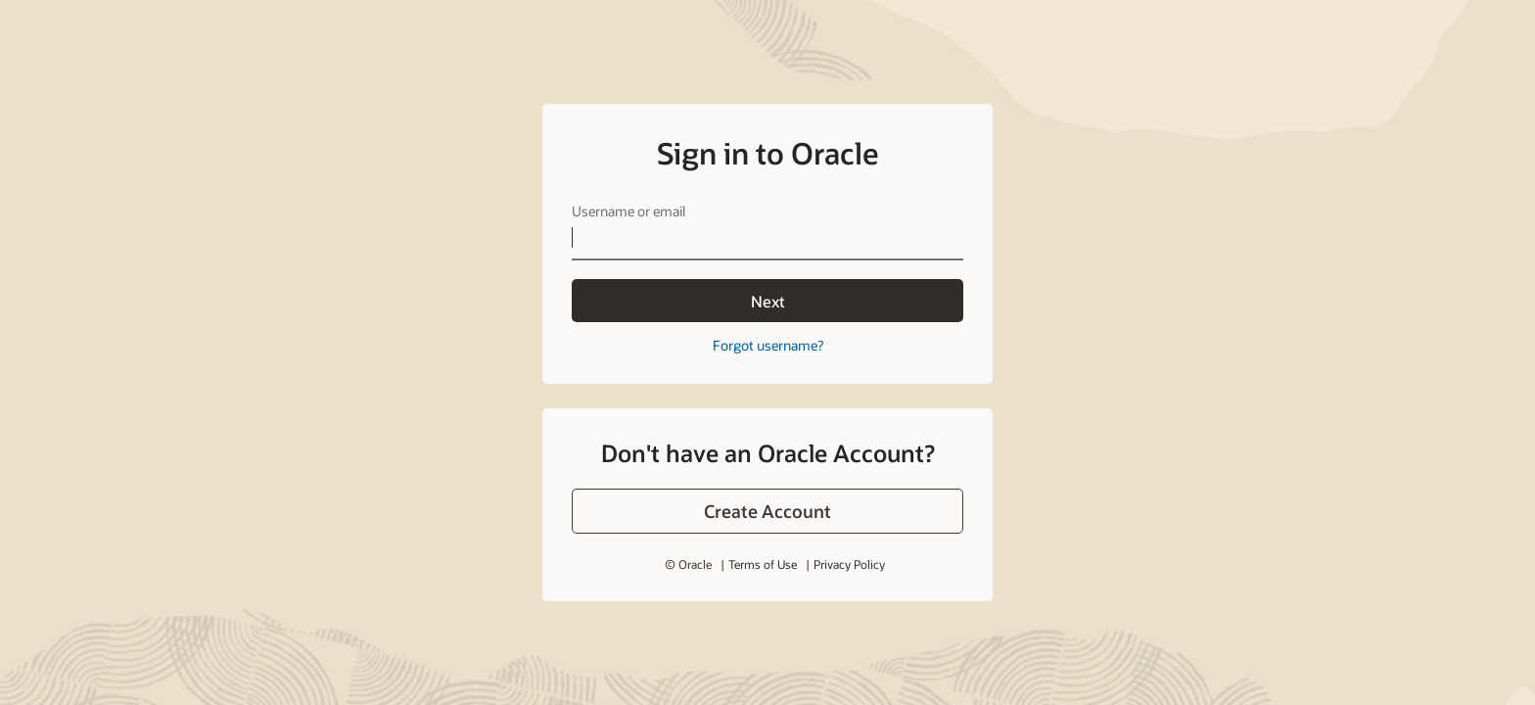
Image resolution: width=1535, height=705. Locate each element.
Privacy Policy (849, 564)
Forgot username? (768, 345)
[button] (767, 511)
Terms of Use (762, 564)
